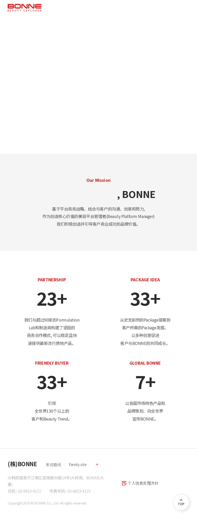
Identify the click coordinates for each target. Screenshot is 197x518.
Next (188, 89)
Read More (27, 100)
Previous (9, 89)
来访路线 (53, 464)
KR (157, 7)
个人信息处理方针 (143, 483)
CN (172, 7)
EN (164, 7)
